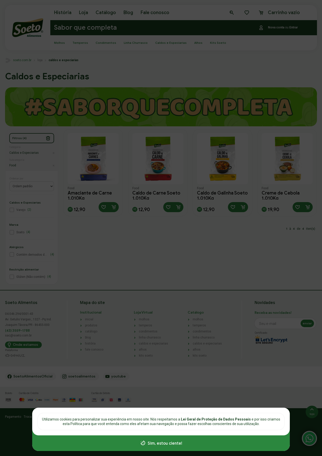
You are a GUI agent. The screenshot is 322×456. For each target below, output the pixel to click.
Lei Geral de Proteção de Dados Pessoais (216, 419)
